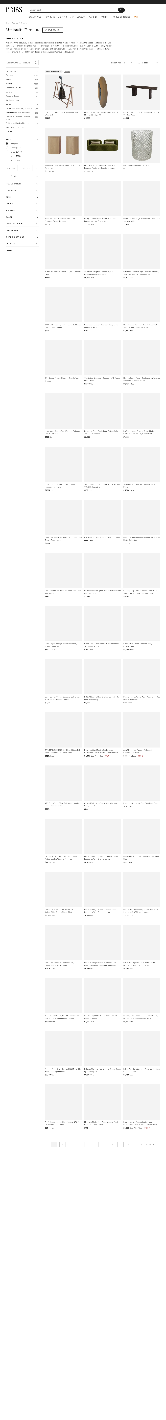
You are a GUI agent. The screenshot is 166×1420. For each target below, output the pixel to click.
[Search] (74, 9)
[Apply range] (36, 168)
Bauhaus (58, 51)
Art (72, 17)
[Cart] (158, 10)
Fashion (105, 17)
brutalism (70, 51)
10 (129, 1144)
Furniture (49, 17)
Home (8, 23)
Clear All (67, 71)
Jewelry (81, 17)
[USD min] (11, 168)
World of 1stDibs (121, 17)
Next (150, 1144)
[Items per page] (147, 62)
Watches (93, 17)
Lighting (62, 17)
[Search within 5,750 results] (20, 62)
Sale (136, 17)
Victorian (88, 48)
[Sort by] (121, 62)
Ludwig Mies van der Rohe (32, 45)
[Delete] (60, 71)
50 (141, 1144)
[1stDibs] (14, 9)
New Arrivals (34, 17)
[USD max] (27, 168)
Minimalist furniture (46, 42)
